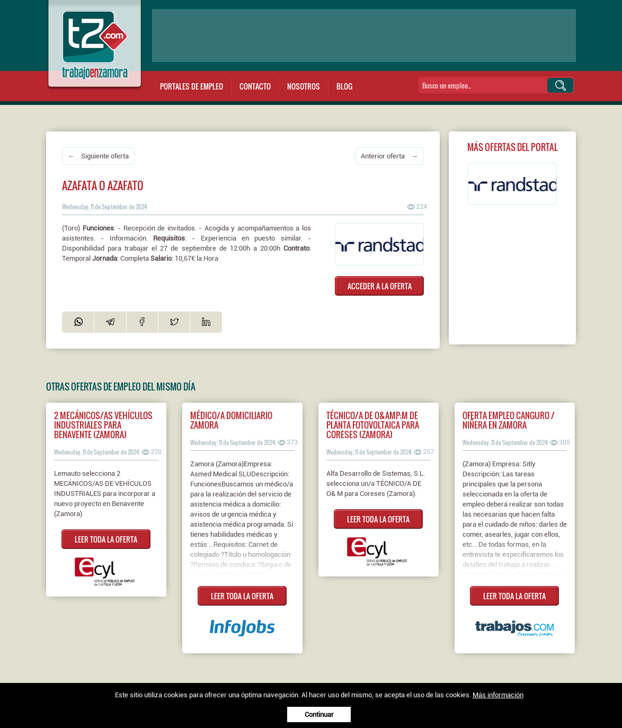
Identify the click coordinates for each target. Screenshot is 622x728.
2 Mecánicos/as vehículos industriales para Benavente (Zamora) (103, 425)
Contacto (255, 86)
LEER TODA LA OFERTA (106, 539)
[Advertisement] (364, 35)
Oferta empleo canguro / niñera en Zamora (509, 420)
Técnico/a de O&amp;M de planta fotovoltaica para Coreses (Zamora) (372, 425)
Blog (344, 86)
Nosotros (303, 86)
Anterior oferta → (389, 156)
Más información (498, 695)
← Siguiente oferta (98, 156)
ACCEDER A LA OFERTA (380, 285)
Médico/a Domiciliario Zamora (231, 420)
